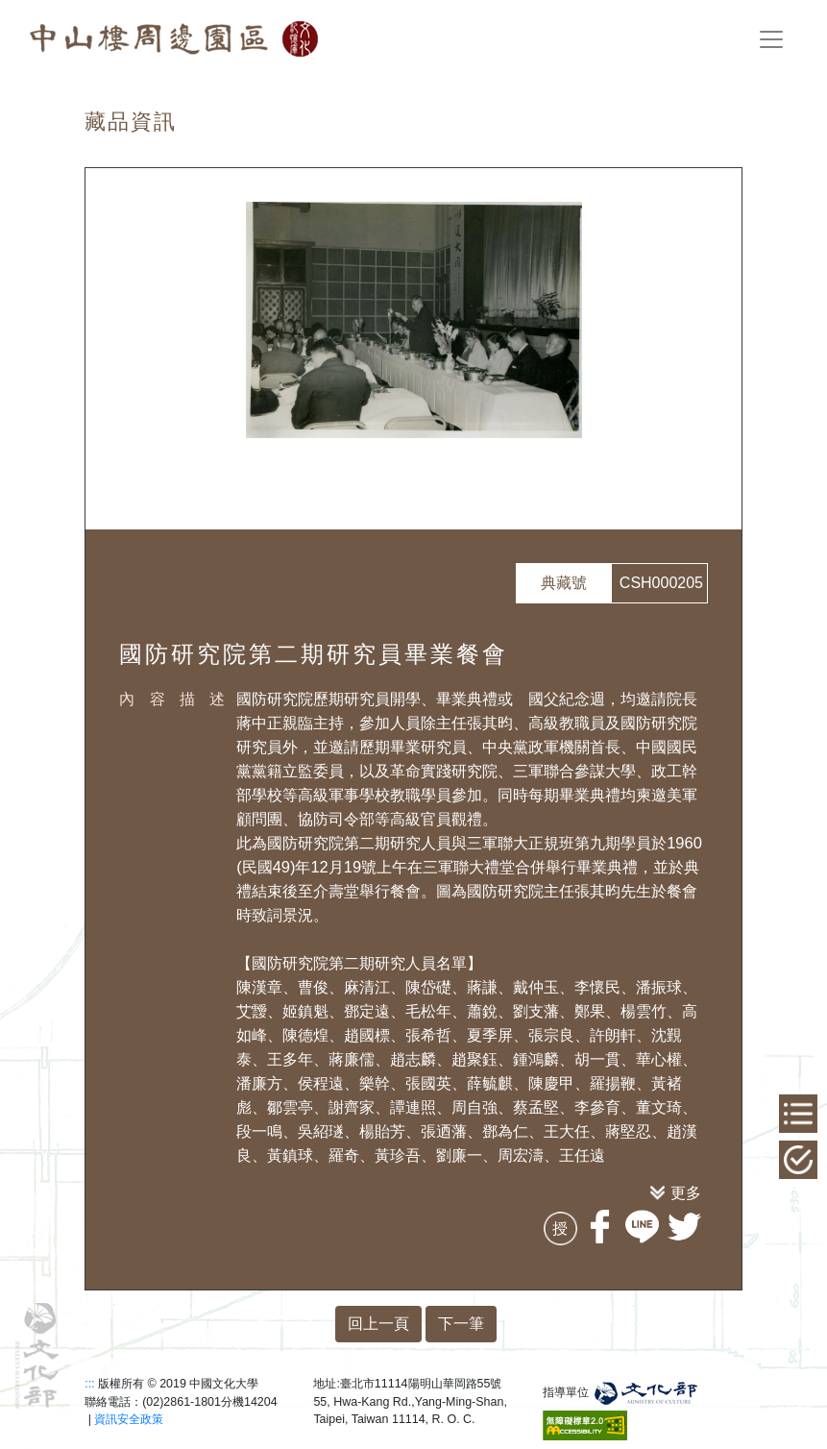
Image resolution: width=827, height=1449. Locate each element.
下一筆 (461, 1323)
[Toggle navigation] (771, 39)
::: (89, 1383)
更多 (685, 1192)
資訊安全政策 (128, 1419)
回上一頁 (378, 1323)
